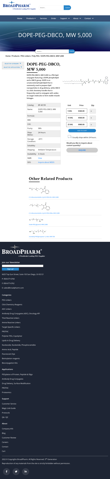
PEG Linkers (26, 56)
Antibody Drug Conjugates (12, 379)
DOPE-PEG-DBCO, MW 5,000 (52, 56)
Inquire (82, 150)
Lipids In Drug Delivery (11, 340)
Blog (3, 433)
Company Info (7, 429)
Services (43, 18)
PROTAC (5, 331)
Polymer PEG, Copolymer (12, 336)
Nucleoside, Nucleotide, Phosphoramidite (19, 345)
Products (31, 18)
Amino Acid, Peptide (10, 349)
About (75, 18)
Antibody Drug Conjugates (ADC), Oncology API (21, 313)
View (40, 158)
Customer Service (9, 404)
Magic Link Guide (9, 408)
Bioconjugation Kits (10, 363)
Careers (5, 442)
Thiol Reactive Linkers (10, 318)
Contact (88, 18)
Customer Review (9, 438)
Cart (3, 451)
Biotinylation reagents (11, 358)
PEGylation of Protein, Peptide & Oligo (17, 374)
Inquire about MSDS (46, 162)
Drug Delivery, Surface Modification (16, 383)
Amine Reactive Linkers (11, 322)
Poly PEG (35, 56)
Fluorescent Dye (8, 354)
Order (53, 18)
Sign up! (10, 269)
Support (63, 18)
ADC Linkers (7, 309)
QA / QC (5, 417)
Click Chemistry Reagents (12, 304)
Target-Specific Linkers (11, 327)
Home (19, 18)
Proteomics (6, 392)
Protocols (6, 413)
